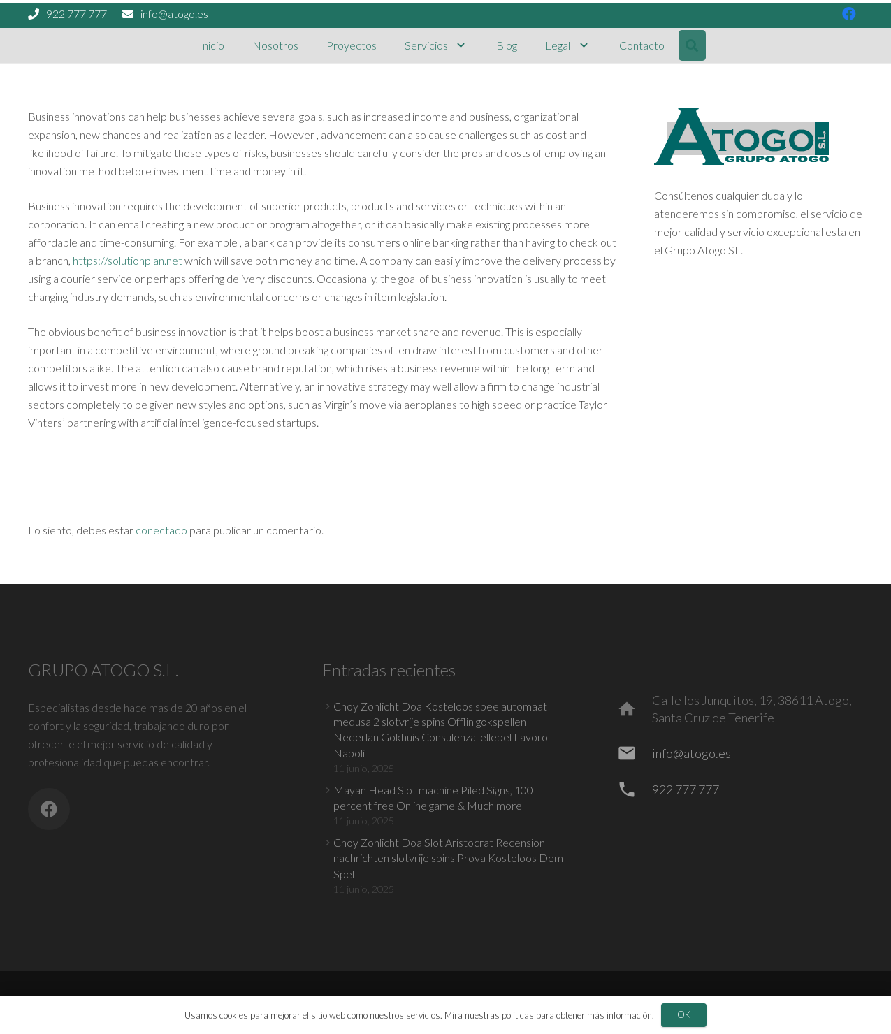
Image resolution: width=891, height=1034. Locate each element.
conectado (161, 530)
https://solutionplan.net (127, 260)
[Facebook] (49, 809)
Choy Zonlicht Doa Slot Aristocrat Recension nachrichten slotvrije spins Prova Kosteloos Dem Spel (448, 858)
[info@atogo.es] (634, 753)
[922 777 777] (634, 789)
